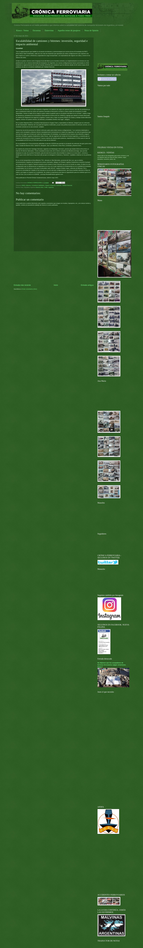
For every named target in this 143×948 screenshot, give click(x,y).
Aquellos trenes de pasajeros (69, 30)
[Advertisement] (54, 267)
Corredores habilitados (38, 185)
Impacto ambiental (50, 185)
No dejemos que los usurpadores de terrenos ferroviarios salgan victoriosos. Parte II (112, 665)
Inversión (58, 185)
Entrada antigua (87, 285)
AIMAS (23, 185)
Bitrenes (28, 185)
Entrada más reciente (22, 285)
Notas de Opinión (91, 30)
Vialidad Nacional (67, 185)
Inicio (56, 285)
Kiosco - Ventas (22, 30)
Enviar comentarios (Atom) (29, 289)
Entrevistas (49, 30)
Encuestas (37, 30)
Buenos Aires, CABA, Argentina (45, 187)
